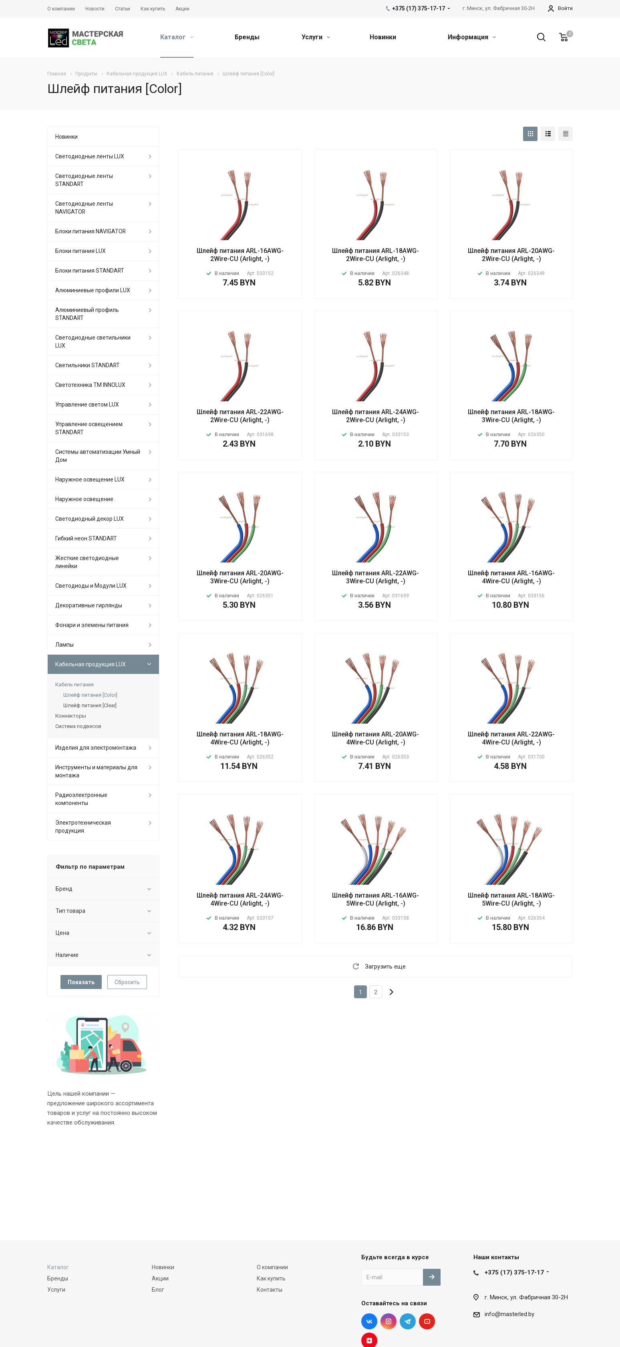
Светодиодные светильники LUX (93, 341)
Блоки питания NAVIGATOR (90, 231)
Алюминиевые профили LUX (92, 290)
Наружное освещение (84, 499)
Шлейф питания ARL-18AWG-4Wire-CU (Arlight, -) (240, 738)
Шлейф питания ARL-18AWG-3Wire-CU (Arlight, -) (511, 416)
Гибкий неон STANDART (86, 538)
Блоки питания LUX (80, 251)
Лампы (64, 644)
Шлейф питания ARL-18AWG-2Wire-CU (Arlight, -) (375, 255)
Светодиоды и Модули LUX (91, 585)
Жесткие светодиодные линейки (87, 562)
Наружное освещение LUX (90, 479)
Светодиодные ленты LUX (89, 156)
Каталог (176, 37)
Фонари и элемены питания (92, 625)
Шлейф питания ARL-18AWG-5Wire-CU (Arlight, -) (511, 899)
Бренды (247, 37)
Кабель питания (74, 685)
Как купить (271, 1278)
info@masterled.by (509, 1314)
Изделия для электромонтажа (95, 747)
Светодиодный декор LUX (89, 519)
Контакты (269, 1289)
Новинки (383, 37)
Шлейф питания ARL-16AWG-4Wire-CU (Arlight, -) (511, 577)
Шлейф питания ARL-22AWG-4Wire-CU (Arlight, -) (511, 738)
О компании (272, 1267)
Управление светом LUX (87, 404)
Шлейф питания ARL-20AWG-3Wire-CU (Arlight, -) (240, 577)
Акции (160, 1278)
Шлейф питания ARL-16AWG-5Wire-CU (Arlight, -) (375, 899)
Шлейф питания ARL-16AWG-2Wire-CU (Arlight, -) (240, 255)
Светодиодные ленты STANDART (84, 180)
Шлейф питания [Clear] (90, 705)
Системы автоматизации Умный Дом (97, 456)
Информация (472, 37)
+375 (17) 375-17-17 (514, 1272)
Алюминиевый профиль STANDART (87, 314)
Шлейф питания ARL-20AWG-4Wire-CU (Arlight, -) (375, 738)
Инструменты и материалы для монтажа (96, 771)
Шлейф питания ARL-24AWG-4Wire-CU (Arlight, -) (240, 899)
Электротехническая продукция (83, 826)
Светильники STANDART (87, 365)
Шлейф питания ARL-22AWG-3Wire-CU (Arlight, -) (375, 577)
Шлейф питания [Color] (90, 695)
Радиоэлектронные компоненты (81, 799)
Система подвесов (78, 726)
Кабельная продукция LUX (90, 664)
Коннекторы (70, 716)
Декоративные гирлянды (88, 605)
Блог (158, 1289)
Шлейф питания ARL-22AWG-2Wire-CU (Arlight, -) (240, 416)
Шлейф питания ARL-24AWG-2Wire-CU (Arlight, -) (375, 416)
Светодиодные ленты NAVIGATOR (84, 207)
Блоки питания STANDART (89, 270)
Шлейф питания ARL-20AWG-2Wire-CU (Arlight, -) (511, 255)
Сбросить (127, 982)
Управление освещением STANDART (89, 428)
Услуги (316, 37)
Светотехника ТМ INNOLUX (90, 385)
